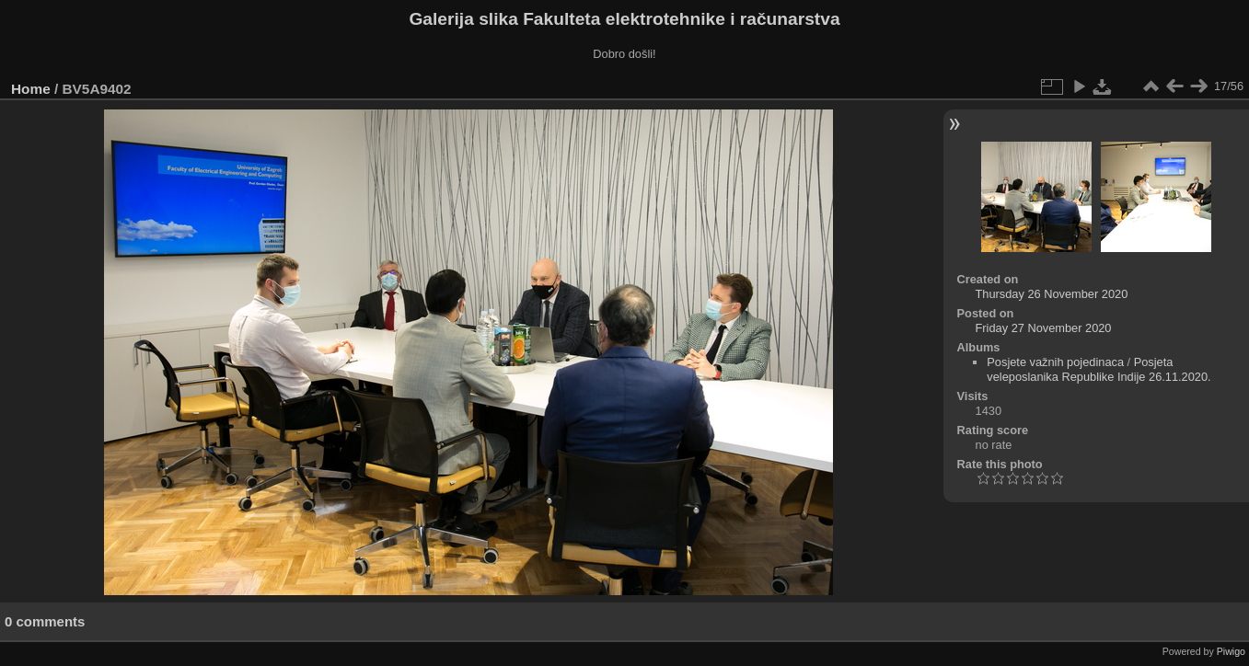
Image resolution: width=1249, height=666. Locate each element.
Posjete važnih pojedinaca (1055, 362)
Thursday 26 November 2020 (1052, 294)
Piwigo (1231, 651)
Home (31, 89)
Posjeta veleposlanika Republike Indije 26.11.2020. (1098, 369)
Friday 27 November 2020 (1044, 328)
